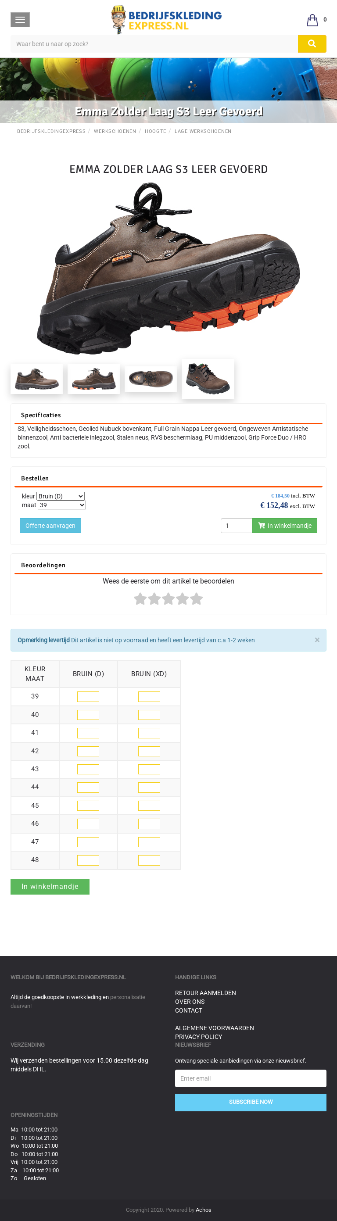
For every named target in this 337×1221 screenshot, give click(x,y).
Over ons (189, 1001)
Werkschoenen (115, 131)
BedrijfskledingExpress (51, 131)
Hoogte (155, 131)
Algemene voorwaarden (214, 1027)
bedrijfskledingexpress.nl (85, 977)
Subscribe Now (251, 1102)
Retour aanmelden (205, 992)
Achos (204, 1210)
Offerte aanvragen (50, 525)
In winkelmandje (285, 525)
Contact (188, 1010)
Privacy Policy (198, 1036)
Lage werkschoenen (203, 131)
